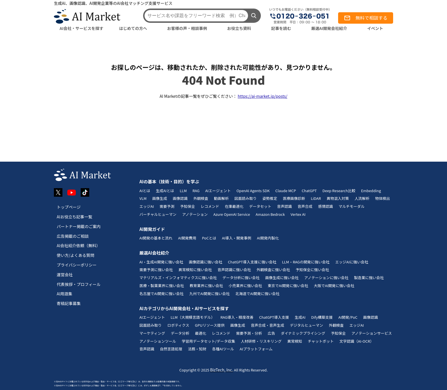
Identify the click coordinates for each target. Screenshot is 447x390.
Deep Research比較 (338, 190)
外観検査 (200, 198)
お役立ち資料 (239, 28)
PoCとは (209, 238)
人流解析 (362, 198)
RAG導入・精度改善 (236, 317)
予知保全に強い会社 (312, 269)
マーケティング (152, 333)
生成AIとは (165, 190)
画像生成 (159, 198)
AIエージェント (218, 190)
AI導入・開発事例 (236, 238)
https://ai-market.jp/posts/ (262, 96)
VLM (143, 198)
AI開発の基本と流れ (155, 238)
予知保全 (187, 206)
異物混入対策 (338, 198)
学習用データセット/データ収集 (208, 341)
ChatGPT (309, 190)
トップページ (69, 207)
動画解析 (221, 198)
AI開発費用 (187, 238)
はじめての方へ (133, 28)
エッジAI (146, 206)
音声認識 (284, 206)
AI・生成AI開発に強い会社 (161, 262)
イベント (375, 28)
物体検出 (382, 198)
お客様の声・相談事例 (187, 28)
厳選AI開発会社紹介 (329, 28)
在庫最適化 (234, 206)
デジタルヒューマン (306, 325)
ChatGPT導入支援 (274, 317)
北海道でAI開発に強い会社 (257, 293)
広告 (271, 333)
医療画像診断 (294, 198)
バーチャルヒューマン (157, 214)
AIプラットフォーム (256, 349)
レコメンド (210, 206)
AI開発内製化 (268, 238)
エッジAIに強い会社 (351, 262)
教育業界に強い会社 (206, 285)
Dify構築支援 (322, 317)
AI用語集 (64, 293)
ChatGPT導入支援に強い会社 (252, 262)
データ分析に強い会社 (240, 277)
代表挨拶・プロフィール (79, 284)
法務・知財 (197, 349)
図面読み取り (245, 198)
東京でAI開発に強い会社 (288, 285)
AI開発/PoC (347, 317)
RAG (196, 190)
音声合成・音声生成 (267, 325)
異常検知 (294, 341)
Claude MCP (285, 190)
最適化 (200, 333)
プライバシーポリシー (77, 265)
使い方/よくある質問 (75, 255)
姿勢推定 (269, 198)
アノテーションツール (157, 341)
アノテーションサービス (371, 333)
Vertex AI (297, 214)
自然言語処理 (171, 349)
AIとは (144, 190)
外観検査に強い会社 (273, 269)
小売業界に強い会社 (245, 285)
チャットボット (321, 341)
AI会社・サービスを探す (81, 28)
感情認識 (325, 206)
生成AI (300, 317)
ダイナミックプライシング (303, 333)
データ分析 (180, 333)
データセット (260, 206)
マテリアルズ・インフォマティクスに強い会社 (178, 277)
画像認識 (180, 198)
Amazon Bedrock (270, 214)
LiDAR (316, 198)
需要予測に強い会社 (156, 269)
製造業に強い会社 (369, 277)
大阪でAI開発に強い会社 (334, 285)
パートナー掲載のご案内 (79, 226)
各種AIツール (223, 349)
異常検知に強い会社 (195, 269)
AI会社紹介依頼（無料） (78, 245)
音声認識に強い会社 (234, 269)
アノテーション (195, 214)
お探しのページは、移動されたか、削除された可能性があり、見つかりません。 (223, 67)
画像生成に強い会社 (281, 277)
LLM (183, 190)
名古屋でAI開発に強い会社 (161, 293)
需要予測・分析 (249, 333)
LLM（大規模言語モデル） (192, 317)
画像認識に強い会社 (205, 262)
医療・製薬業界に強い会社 (161, 285)
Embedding (371, 190)
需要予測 (167, 206)
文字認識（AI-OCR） (357, 341)
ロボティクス (178, 325)
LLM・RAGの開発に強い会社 (306, 262)
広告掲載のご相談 (73, 236)
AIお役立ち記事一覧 (74, 217)
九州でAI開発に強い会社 (209, 293)
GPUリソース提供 (210, 325)
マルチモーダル (352, 206)
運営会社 (65, 274)
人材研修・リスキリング (261, 341)
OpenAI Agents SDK (252, 190)
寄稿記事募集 (69, 303)
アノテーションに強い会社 (326, 277)
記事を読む (281, 28)
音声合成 (305, 206)
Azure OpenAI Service (231, 214)
